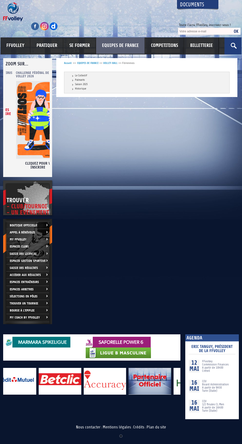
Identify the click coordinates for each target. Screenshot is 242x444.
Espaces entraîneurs (24, 282)
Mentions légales (117, 427)
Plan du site (156, 427)
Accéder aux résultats (25, 275)
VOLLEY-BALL (110, 63)
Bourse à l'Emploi (22, 310)
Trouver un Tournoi (24, 303)
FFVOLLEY (15, 45)
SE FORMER (79, 45)
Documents (192, 5)
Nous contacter (88, 427)
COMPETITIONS (164, 45)
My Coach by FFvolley (25, 317)
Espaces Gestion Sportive (28, 261)
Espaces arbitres (22, 289)
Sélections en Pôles (23, 296)
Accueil (68, 63)
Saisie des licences (23, 254)
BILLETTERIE (201, 45)
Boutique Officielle (23, 225)
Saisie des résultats (24, 268)
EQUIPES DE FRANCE (120, 45)
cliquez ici (29, 125)
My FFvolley (18, 239)
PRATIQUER (47, 45)
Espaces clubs (19, 246)
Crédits (138, 427)
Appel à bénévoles (22, 232)
